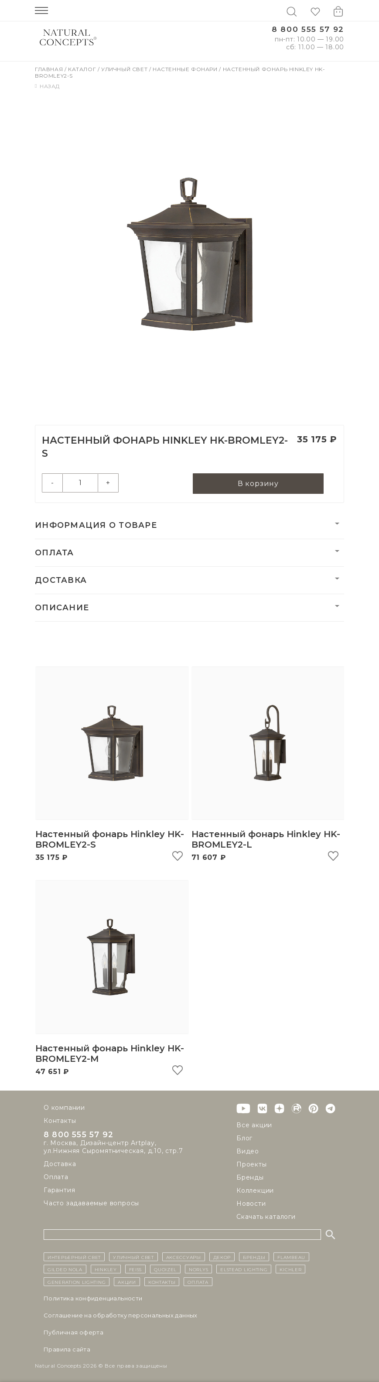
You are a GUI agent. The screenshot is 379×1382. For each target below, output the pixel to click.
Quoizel (165, 1269)
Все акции (254, 1125)
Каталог (83, 69)
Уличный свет (125, 69)
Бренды (250, 1177)
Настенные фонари (186, 69)
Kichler (290, 1269)
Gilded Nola (65, 1269)
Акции (127, 1282)
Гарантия (59, 1191)
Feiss (135, 1269)
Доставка (61, 581)
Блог (244, 1138)
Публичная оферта (73, 1332)
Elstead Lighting (243, 1269)
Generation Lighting (77, 1282)
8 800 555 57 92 (308, 29)
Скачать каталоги (266, 1217)
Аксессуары (183, 1257)
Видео (247, 1151)
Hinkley (106, 1269)
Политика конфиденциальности (93, 1298)
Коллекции (255, 1190)
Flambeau (291, 1257)
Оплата (54, 554)
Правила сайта (67, 1349)
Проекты (251, 1164)
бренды (254, 1257)
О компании (64, 1108)
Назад (47, 86)
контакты (162, 1282)
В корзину (258, 484)
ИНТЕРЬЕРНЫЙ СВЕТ (74, 1257)
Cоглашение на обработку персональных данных (121, 1315)
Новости (251, 1204)
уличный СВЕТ (133, 1257)
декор (222, 1257)
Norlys (198, 1269)
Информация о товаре (96, 526)
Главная (50, 69)
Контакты (60, 1121)
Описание (62, 609)
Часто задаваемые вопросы (91, 1204)
